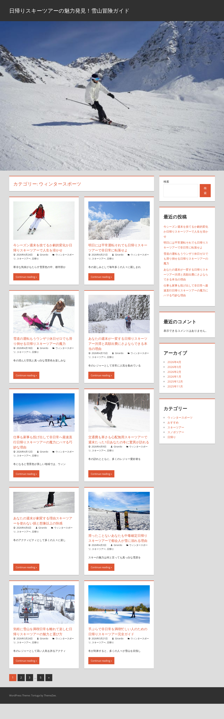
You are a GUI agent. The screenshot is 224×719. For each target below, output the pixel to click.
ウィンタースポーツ (180, 417)
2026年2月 (174, 372)
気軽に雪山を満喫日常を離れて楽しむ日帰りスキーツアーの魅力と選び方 (42, 644)
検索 (166, 181)
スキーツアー (24, 263)
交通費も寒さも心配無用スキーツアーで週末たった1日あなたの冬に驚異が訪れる (118, 447)
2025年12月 (175, 381)
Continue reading (25, 282)
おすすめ (173, 422)
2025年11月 (175, 386)
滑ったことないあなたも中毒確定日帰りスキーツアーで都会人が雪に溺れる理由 (118, 545)
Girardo (44, 259)
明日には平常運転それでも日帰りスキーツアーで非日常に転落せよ (117, 247)
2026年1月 (174, 376)
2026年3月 (174, 367)
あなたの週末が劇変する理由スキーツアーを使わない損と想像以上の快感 (42, 528)
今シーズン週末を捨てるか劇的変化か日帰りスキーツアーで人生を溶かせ (42, 250)
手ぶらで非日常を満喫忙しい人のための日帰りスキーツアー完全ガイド (118, 641)
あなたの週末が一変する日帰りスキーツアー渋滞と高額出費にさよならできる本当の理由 (118, 348)
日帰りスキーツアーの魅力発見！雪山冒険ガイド (74, 10)
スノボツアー (175, 432)
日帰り (35, 263)
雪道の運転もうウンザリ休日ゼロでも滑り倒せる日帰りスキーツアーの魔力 (43, 348)
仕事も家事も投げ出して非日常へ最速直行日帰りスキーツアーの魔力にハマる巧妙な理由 (42, 447)
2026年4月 (174, 362)
